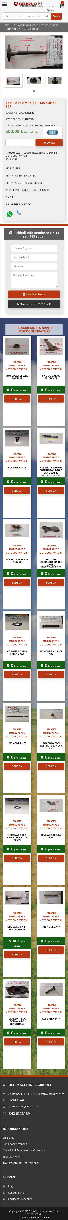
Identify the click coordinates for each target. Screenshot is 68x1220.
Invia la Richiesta (34, 294)
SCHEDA (17, 399)
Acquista (45, 142)
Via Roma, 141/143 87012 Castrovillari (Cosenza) (34, 1094)
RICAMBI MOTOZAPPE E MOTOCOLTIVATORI (36, 25)
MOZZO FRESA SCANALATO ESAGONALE (17, 1021)
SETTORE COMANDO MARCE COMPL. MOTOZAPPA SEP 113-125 (51, 564)
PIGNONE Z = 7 (17, 743)
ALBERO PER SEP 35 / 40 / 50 (17, 561)
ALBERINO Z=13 (17, 467)
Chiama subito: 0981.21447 (34, 304)
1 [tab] (34, 91)
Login (9, 1186)
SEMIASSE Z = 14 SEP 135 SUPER (17, 928)
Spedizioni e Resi (12, 1156)
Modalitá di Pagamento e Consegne (24, 1150)
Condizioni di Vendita (15, 1144)
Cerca (56, 16)
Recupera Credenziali (17, 1199)
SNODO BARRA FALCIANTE (51, 377)
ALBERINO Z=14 (51, 1018)
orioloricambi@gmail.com (20, 1106)
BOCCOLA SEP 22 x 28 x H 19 (17, 377)
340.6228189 (16, 1113)
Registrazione (13, 1192)
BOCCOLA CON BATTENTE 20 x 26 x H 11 (51, 745)
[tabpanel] (13, 81)
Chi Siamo (9, 1137)
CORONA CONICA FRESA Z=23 (17, 652)
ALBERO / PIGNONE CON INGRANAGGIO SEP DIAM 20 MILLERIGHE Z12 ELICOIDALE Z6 (51, 472)
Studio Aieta (42, 1217)
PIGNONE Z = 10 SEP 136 (51, 652)
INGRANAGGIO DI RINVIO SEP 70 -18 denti (17, 837)
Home (6, 25)
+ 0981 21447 (13, 1100)
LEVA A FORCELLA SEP (51, 836)
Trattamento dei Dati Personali (21, 1163)
